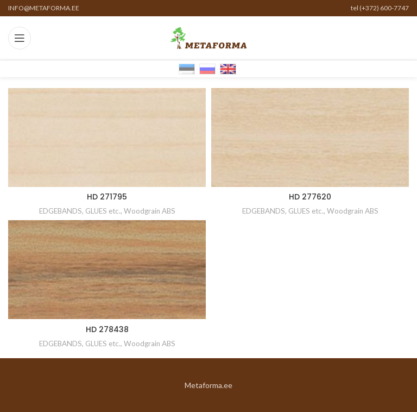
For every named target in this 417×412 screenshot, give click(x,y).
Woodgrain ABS (149, 211)
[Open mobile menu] (19, 38)
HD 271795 (107, 196)
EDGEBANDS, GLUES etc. (80, 211)
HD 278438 (107, 329)
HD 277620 (310, 196)
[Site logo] (208, 37)
